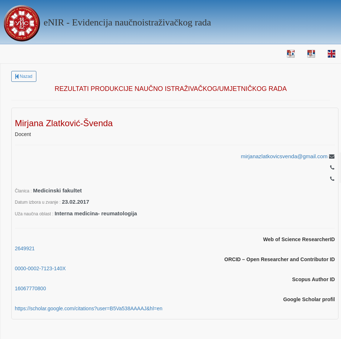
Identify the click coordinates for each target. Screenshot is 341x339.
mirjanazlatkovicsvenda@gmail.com (284, 156)
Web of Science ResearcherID (299, 239)
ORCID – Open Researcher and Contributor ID (279, 259)
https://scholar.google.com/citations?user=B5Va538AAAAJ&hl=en (89, 308)
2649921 (25, 248)
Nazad (23, 76)
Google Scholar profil (309, 299)
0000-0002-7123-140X (40, 268)
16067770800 (30, 288)
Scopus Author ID (313, 279)
